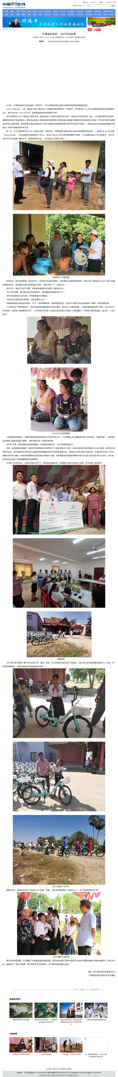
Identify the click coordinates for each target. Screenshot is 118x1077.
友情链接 (69, 1069)
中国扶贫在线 (7, 29)
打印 (76, 989)
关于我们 (49, 1069)
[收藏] (82, 989)
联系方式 (56, 1069)
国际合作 (14, 29)
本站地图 (62, 1069)
